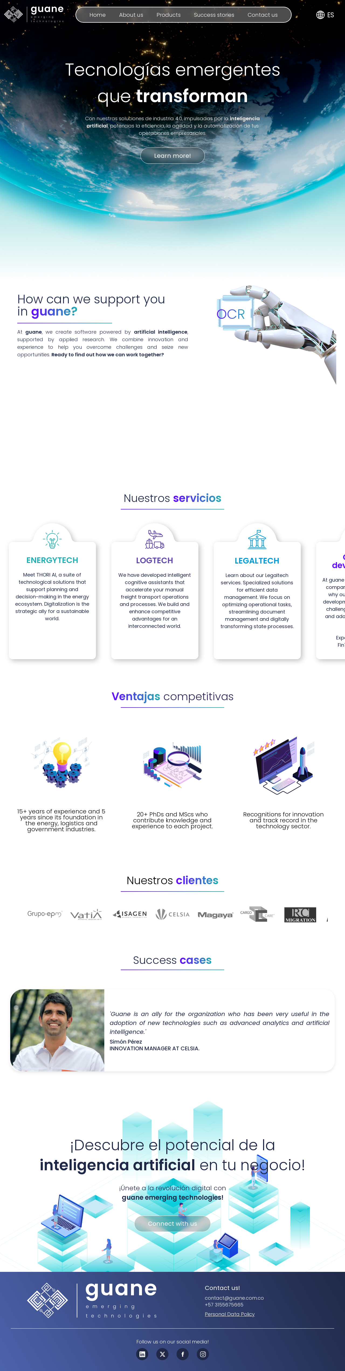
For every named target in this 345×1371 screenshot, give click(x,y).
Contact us (263, 15)
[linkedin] (142, 1354)
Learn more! (172, 156)
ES (330, 15)
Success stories (214, 15)
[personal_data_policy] (230, 1314)
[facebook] (183, 1354)
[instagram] (203, 1354)
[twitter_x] (162, 1354)
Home (97, 15)
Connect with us (172, 1224)
